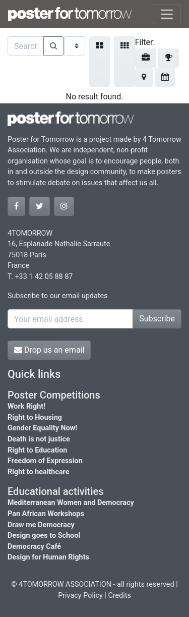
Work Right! (26, 406)
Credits (119, 595)
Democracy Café (34, 546)
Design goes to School (44, 535)
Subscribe (157, 318)
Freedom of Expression (45, 461)
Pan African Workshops (46, 514)
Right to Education (37, 450)
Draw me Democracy (41, 525)
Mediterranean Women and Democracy (71, 502)
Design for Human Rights (48, 557)
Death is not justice (39, 439)
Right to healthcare (39, 472)
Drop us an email (49, 350)
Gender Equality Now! (42, 428)
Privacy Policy (80, 595)
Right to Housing (35, 417)
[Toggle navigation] (167, 14)
